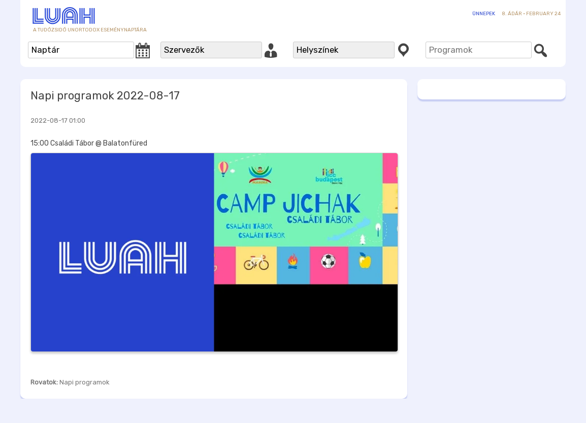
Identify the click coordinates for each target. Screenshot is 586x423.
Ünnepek (483, 14)
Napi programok (84, 382)
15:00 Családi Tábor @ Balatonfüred (88, 143)
